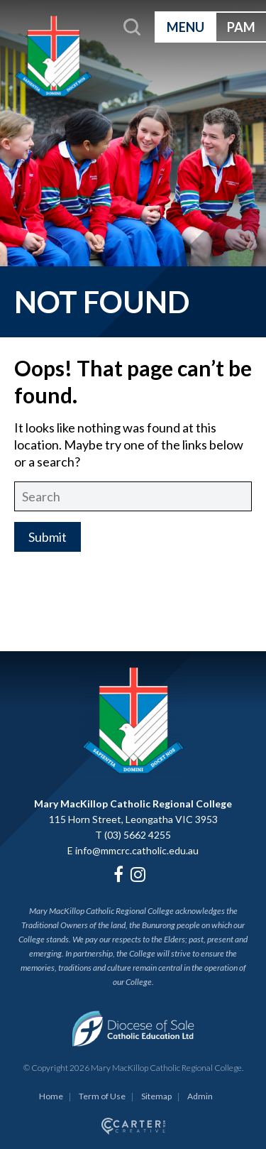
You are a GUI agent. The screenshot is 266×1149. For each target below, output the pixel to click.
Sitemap (156, 1096)
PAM (241, 27)
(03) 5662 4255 (137, 835)
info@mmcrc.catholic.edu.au (137, 850)
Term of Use (102, 1096)
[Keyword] (133, 496)
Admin (200, 1096)
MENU (185, 27)
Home (51, 1096)
